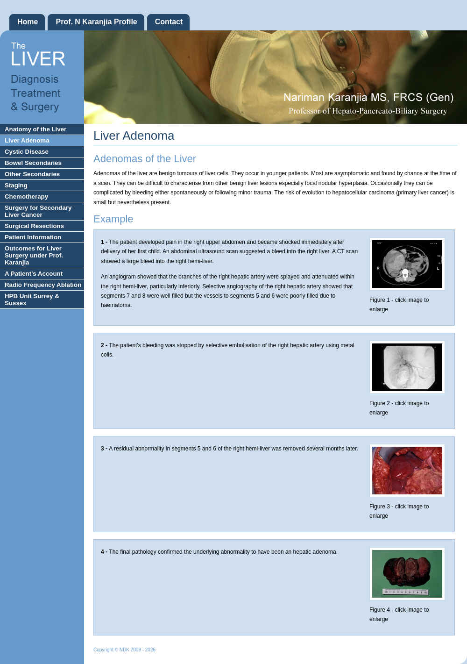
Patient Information (33, 237)
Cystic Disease (27, 151)
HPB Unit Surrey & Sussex (32, 300)
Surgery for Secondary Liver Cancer (38, 211)
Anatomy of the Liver (35, 129)
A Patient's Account (34, 273)
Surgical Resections (34, 225)
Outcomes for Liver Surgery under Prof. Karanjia (34, 255)
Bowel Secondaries (33, 162)
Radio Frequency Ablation (43, 284)
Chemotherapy (26, 196)
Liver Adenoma (27, 140)
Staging (16, 185)
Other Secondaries (32, 174)
